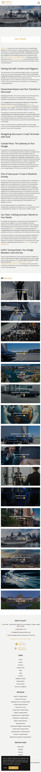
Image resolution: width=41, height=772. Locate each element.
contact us (15, 262)
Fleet (20, 670)
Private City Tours (20, 372)
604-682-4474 (25, 262)
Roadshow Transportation (21, 454)
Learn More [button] (17, 764)
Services (20, 665)
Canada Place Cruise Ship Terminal (15, 57)
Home (20, 659)
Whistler (20, 749)
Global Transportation (20, 413)
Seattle (20, 755)
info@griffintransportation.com (10, 264)
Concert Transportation (20, 578)
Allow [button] (13, 767)
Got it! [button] (5, 767)
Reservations (20, 681)
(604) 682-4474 (21, 629)
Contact (20, 676)
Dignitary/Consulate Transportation (20, 599)
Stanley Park (4, 244)
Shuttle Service (20, 496)
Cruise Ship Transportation (20, 537)
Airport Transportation (20, 289)
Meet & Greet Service (20, 475)
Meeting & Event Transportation (20, 331)
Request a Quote (20, 678)
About (20, 662)
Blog (20, 673)
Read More (20, 292)
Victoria (20, 752)
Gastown (27, 242)
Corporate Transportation (21, 393)
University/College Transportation (20, 516)
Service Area (20, 668)
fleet (14, 228)
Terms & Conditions (20, 687)
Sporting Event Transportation (20, 558)
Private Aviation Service (20, 351)
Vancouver (4, 48)
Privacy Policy (20, 684)
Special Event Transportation (20, 434)
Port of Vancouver (17, 59)
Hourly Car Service (20, 310)
